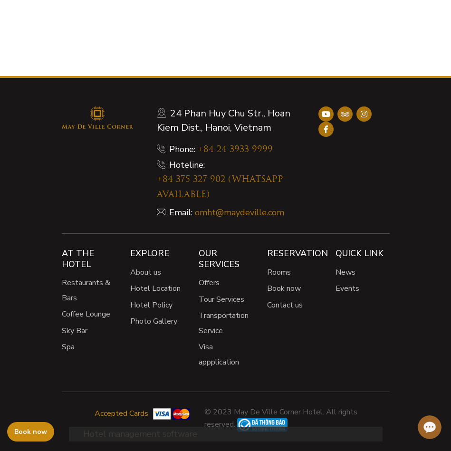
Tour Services (221, 299)
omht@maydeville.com (239, 212)
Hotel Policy (151, 305)
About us (145, 272)
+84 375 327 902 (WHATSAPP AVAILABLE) (220, 187)
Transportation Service (224, 323)
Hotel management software (140, 434)
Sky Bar (74, 331)
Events (347, 288)
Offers (209, 283)
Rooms (279, 272)
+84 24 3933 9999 (235, 149)
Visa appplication (219, 354)
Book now (284, 288)
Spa (68, 347)
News (345, 272)
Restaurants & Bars (86, 290)
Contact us (285, 305)
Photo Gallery (153, 321)
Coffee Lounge (86, 314)
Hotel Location (155, 288)
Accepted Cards (121, 413)
